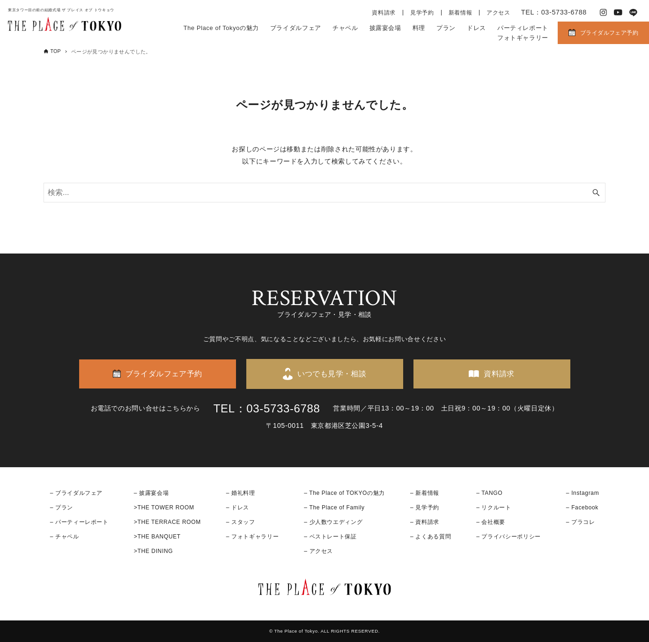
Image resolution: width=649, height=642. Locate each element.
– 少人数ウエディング (333, 522)
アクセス (498, 12)
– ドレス (237, 507)
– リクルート (493, 507)
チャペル (345, 27)
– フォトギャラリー (252, 536)
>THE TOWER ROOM (164, 507)
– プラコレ (580, 522)
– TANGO (489, 493)
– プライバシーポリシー (508, 536)
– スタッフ (240, 522)
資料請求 (384, 12)
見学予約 (422, 12)
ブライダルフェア (295, 27)
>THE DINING (153, 551)
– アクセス (318, 551)
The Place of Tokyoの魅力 (221, 27)
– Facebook (582, 507)
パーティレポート (522, 27)
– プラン (61, 507)
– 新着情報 (424, 493)
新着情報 (460, 12)
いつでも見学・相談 (332, 374)
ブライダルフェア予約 (609, 33)
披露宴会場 (385, 27)
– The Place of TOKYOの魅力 (344, 493)
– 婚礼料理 (240, 493)
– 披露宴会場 (151, 493)
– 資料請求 (424, 522)
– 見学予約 (424, 507)
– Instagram (582, 493)
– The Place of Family (334, 507)
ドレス (476, 27)
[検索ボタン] (596, 192)
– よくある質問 (430, 536)
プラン (446, 27)
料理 (419, 27)
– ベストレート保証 (330, 536)
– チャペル (64, 536)
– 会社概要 (490, 522)
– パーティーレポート (79, 522)
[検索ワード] (324, 192)
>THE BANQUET (157, 536)
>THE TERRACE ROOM (167, 522)
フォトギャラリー (522, 37)
